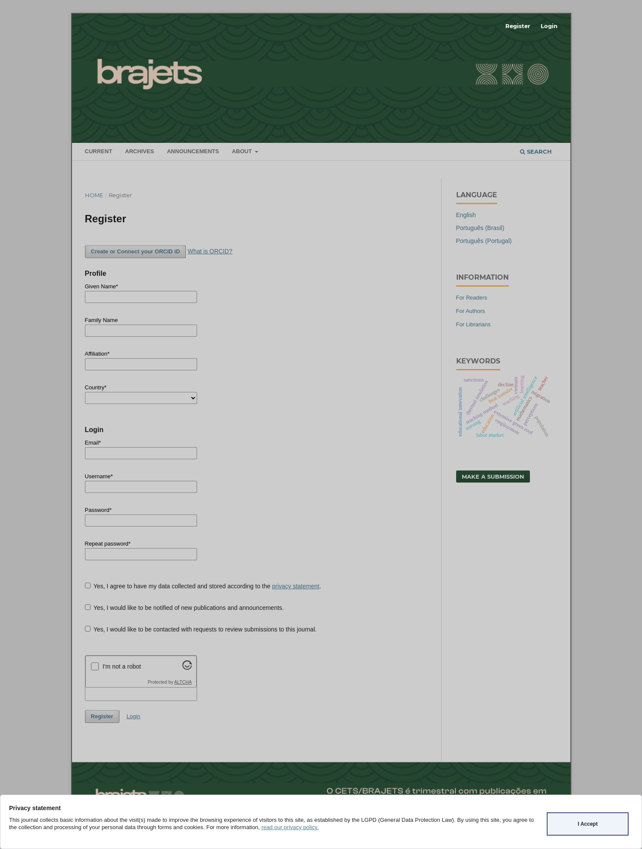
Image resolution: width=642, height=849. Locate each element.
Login (549, 25)
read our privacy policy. (290, 827)
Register (517, 25)
